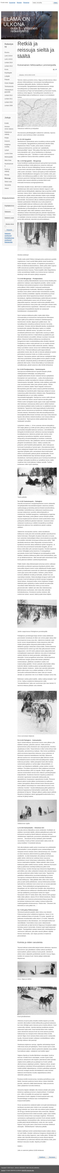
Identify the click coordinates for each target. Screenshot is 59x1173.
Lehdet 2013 (9, 66)
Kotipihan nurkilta (8, 146)
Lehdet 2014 (9, 62)
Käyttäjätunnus (9, 206)
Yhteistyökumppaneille (9, 91)
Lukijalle (7, 76)
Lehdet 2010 (9, 102)
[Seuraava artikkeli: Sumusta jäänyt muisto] (52, 1157)
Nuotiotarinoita (9, 165)
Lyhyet (7, 150)
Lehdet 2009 (9, 105)
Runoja (7, 175)
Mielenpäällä (9, 157)
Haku (55, 2)
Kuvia (6, 69)
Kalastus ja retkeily (8, 133)
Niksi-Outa (8, 160)
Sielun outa (8, 181)
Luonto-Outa (9, 153)
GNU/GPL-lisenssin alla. (28, 1170)
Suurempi (12, 2)
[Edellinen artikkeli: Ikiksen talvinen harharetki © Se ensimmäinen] (42, 1157)
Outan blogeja (9, 83)
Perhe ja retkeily (7, 170)
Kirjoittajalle (8, 73)
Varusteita (8, 185)
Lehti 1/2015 (8, 59)
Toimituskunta (9, 86)
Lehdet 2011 (9, 99)
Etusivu (7, 52)
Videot (7, 188)
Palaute (7, 79)
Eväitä (7, 123)
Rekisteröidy (8, 242)
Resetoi (19, 2)
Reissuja (8, 178)
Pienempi (26, 2)
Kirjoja (7, 138)
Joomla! (3, 1170)
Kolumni (7, 141)
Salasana (8, 211)
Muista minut (10, 224)
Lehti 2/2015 (8, 56)
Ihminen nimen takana (9, 128)
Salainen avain (9, 218)
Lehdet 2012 (9, 95)
